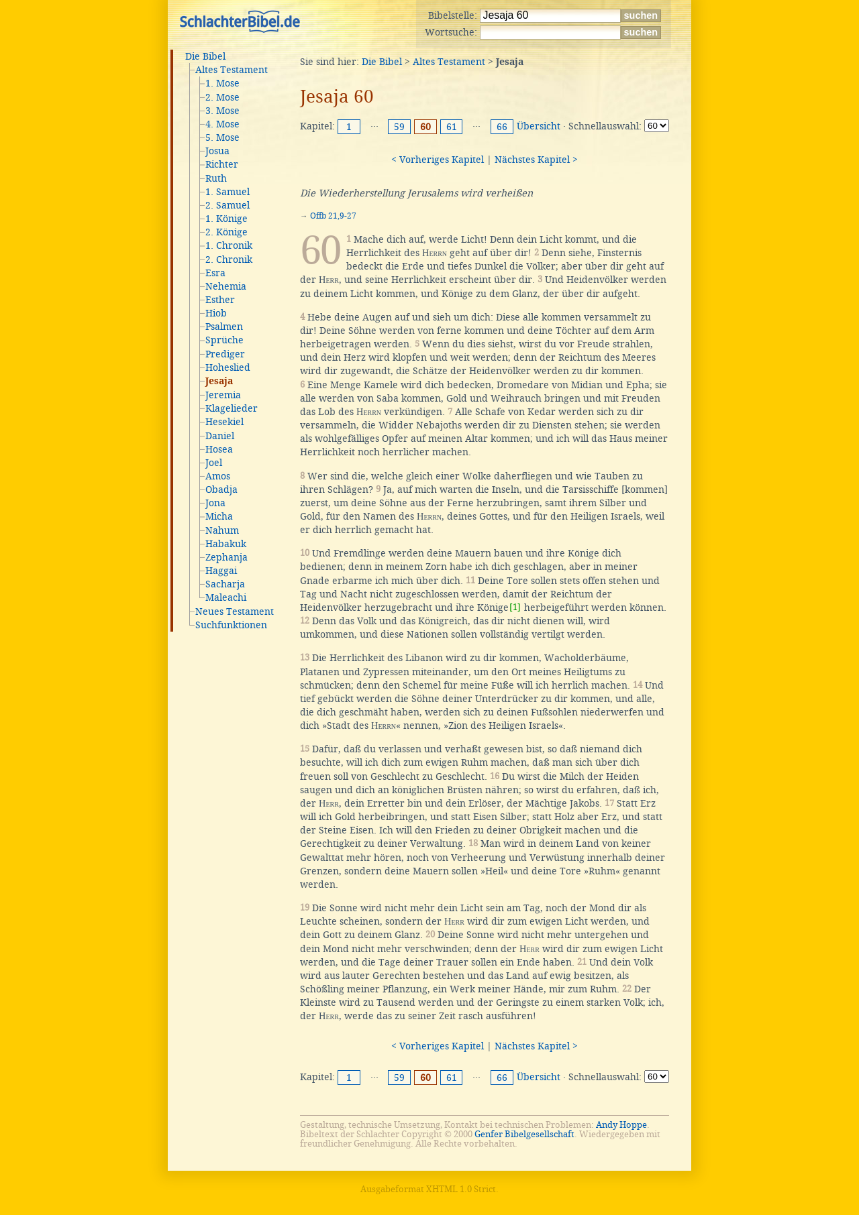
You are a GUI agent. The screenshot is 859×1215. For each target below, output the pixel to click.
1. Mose (222, 83)
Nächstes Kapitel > (536, 159)
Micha (219, 516)
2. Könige (226, 232)
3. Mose (222, 110)
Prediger (225, 354)
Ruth (216, 178)
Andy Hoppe (621, 1125)
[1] (515, 607)
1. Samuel (227, 191)
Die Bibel (205, 56)
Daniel (219, 435)
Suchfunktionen (231, 625)
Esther (220, 299)
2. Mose (222, 97)
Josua (217, 151)
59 (399, 126)
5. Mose (222, 137)
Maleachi (225, 597)
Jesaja (219, 381)
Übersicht (538, 126)
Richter (221, 164)
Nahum (222, 530)
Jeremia (223, 395)
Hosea (219, 449)
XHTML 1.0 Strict (461, 1189)
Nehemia (225, 286)
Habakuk (225, 543)
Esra (215, 273)
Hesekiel (224, 421)
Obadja (221, 489)
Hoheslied (227, 367)
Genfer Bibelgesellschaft (524, 1134)
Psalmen (224, 326)
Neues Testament (234, 611)
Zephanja (226, 557)
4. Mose (222, 124)
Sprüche (224, 340)
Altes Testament (231, 69)
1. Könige (226, 218)
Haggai (221, 570)
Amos (217, 476)
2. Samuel (227, 205)
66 (502, 126)
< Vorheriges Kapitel (437, 159)
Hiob (216, 313)
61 (451, 126)
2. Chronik (228, 259)
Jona (215, 503)
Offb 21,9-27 (333, 216)
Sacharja (225, 584)
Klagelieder (231, 408)
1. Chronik (228, 245)
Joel (213, 462)
